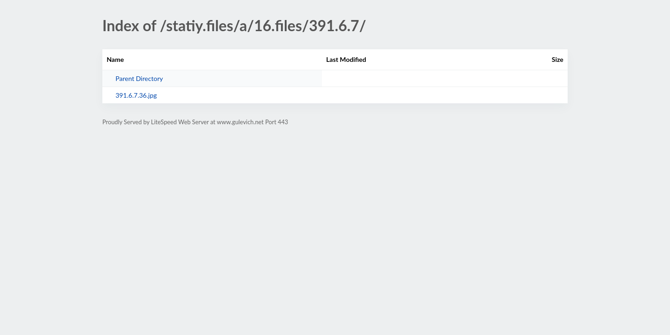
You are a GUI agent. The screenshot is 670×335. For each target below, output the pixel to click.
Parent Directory (139, 78)
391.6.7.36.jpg (136, 95)
